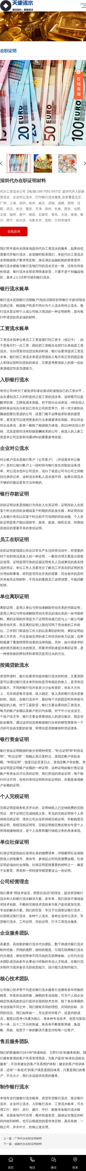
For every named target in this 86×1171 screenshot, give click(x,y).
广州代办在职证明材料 (28, 1138)
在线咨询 (13, 231)
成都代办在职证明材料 (28, 1144)
